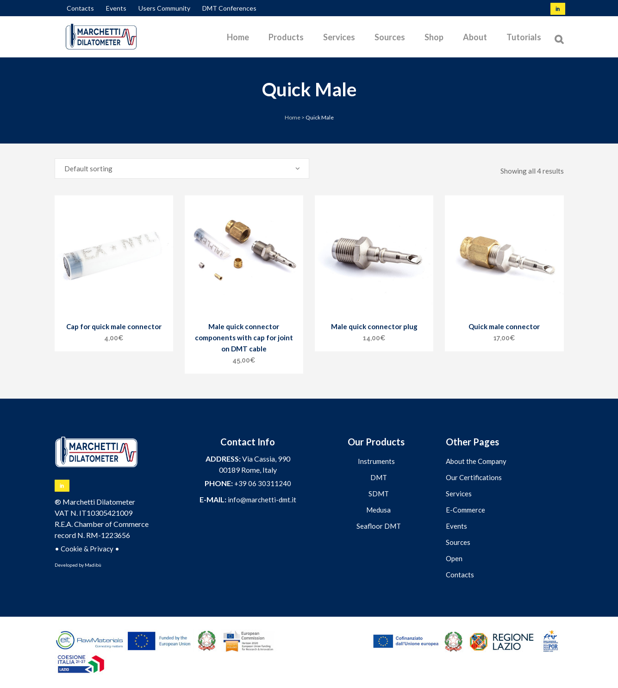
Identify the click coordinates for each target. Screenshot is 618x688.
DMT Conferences (229, 8)
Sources (458, 542)
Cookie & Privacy (87, 548)
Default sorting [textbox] (88, 168)
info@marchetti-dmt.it (262, 499)
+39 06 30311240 (262, 483)
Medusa (378, 510)
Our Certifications (474, 477)
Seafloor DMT (378, 526)
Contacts (80, 8)
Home (292, 117)
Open (454, 558)
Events (116, 8)
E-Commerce (465, 510)
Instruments (376, 461)
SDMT (378, 493)
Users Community (164, 8)
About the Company (476, 461)
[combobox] (182, 168)
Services (459, 493)
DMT (378, 477)
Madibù (93, 565)
